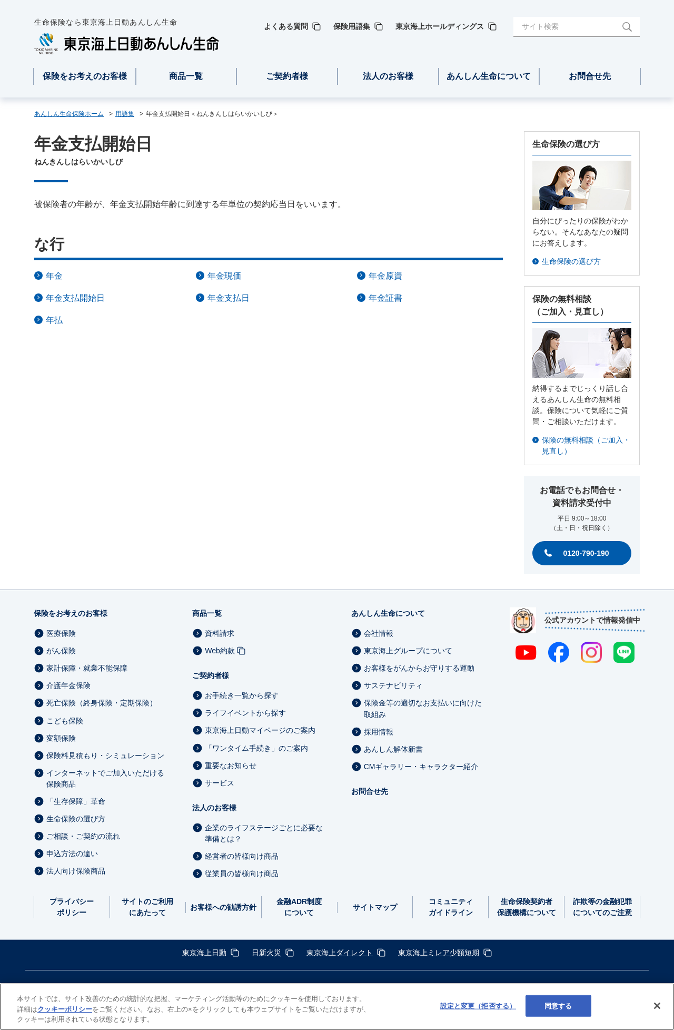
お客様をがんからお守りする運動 (419, 668)
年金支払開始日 (75, 297)
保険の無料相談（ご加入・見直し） (586, 445)
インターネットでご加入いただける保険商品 (105, 778)
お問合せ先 (369, 791)
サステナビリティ (393, 685)
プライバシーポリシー (71, 907)
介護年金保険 (68, 685)
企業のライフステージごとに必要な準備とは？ (264, 833)
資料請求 (219, 633)
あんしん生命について (388, 613)
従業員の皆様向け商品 (242, 873)
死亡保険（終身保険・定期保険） (101, 703)
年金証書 (385, 297)
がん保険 (61, 650)
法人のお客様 (214, 807)
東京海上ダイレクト (339, 952)
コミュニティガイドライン (451, 907)
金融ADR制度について (299, 907)
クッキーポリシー (64, 1024)
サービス (219, 783)
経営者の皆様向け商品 (242, 856)
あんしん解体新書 (393, 749)
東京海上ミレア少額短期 (438, 952)
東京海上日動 (204, 952)
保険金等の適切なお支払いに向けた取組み (423, 709)
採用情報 (378, 732)
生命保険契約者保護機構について (526, 907)
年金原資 (385, 275)
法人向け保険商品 (75, 871)
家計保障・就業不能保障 (86, 668)
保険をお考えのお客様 (70, 613)
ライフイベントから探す (245, 713)
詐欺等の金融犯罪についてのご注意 (602, 907)
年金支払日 (228, 297)
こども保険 (64, 721)
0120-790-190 (586, 553)
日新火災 (266, 952)
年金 (54, 275)
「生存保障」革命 (75, 801)
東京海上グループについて (408, 650)
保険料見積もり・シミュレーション (105, 755)
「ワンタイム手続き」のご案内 (256, 748)
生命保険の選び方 (571, 261)
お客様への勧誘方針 (223, 907)
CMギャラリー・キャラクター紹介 (421, 766)
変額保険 (61, 738)
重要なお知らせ (230, 765)
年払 (54, 320)
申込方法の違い (72, 853)
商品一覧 (207, 613)
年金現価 (224, 275)
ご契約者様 (210, 675)
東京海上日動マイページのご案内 (260, 731)
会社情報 (378, 633)
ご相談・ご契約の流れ (83, 836)
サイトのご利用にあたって (147, 907)
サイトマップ (375, 907)
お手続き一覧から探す (242, 695)
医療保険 (61, 633)
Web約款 (220, 650)
